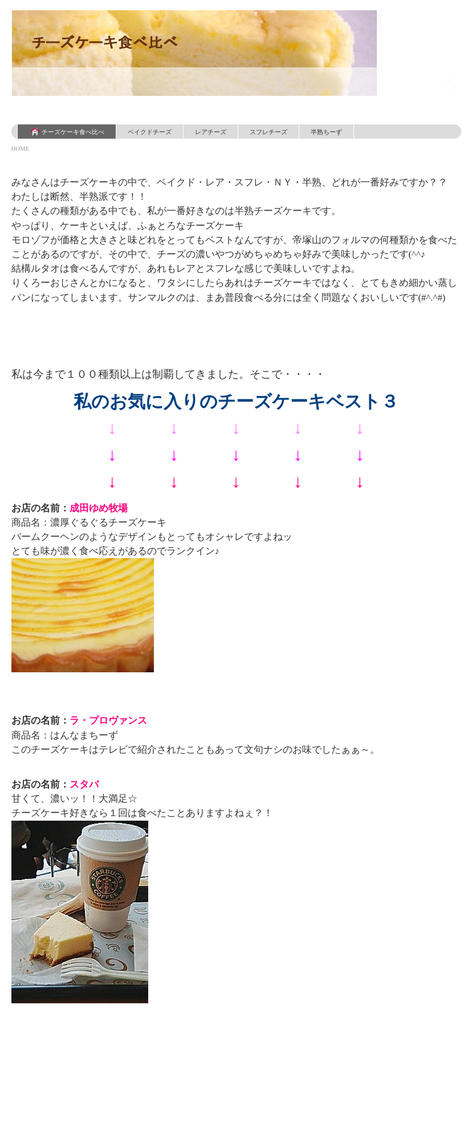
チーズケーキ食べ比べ (66, 131)
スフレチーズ (268, 131)
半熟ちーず (326, 131)
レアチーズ (210, 131)
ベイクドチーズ (150, 131)
